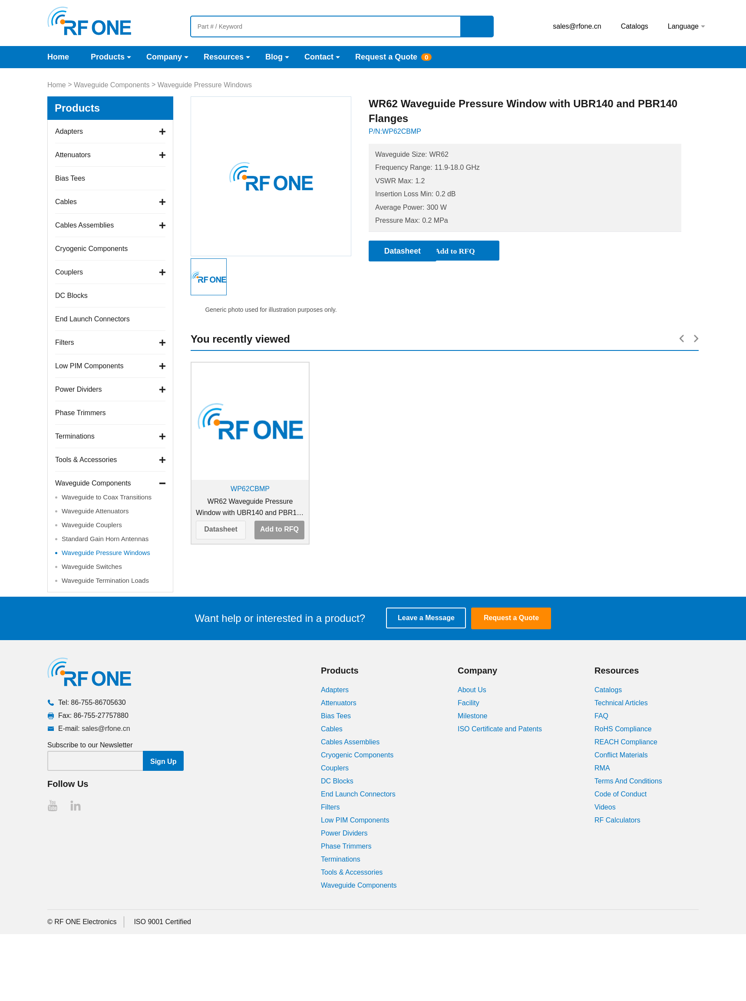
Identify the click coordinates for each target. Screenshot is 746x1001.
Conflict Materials (621, 755)
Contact (318, 57)
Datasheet (220, 529)
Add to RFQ (279, 529)
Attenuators (73, 155)
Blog (274, 57)
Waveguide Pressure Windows (205, 85)
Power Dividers (78, 389)
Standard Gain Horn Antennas (105, 538)
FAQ (601, 716)
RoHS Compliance (623, 729)
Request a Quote (386, 57)
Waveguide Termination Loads (105, 580)
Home (58, 57)
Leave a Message (427, 618)
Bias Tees (70, 178)
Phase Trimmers (80, 412)
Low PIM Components (89, 366)
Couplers (69, 272)
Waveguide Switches (92, 566)
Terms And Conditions (628, 781)
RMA (602, 768)
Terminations (75, 436)
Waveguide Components (112, 85)
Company (164, 57)
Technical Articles (621, 703)
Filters (64, 342)
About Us (472, 690)
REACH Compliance (625, 742)
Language (683, 26)
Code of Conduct (620, 794)
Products (108, 57)
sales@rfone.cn (577, 26)
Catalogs (634, 26)
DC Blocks (71, 295)
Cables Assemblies (84, 225)
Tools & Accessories (86, 459)
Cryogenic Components (91, 248)
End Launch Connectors (92, 319)
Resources (224, 57)
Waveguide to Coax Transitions (107, 497)
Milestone (472, 716)
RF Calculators (617, 820)
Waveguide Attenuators (95, 511)
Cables (66, 201)
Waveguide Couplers (92, 525)
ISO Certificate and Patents (500, 729)
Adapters (69, 131)
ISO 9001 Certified (162, 921)
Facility (468, 703)
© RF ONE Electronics (81, 921)
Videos (605, 807)
